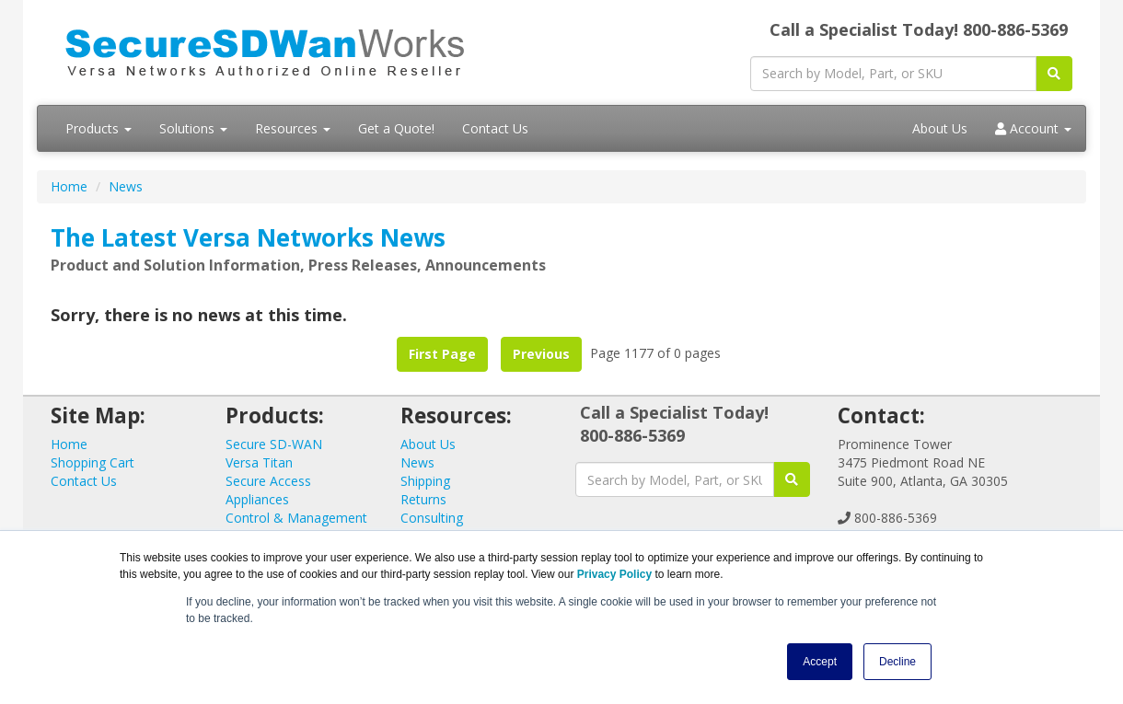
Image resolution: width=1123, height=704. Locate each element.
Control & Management (296, 517)
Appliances (257, 499)
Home (69, 186)
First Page (442, 354)
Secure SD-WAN (274, 444)
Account (1033, 128)
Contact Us (495, 128)
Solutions (193, 128)
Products (98, 128)
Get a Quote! (396, 128)
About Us (939, 128)
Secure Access (268, 481)
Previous (541, 354)
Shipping (425, 481)
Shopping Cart (92, 462)
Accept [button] (820, 661)
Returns (423, 499)
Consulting (431, 517)
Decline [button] (897, 661)
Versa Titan (259, 462)
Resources (292, 128)
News (126, 186)
